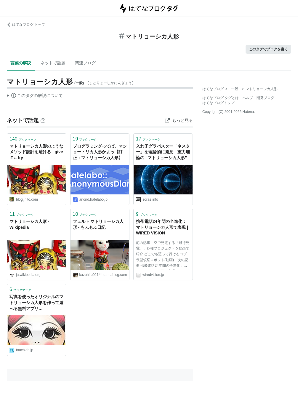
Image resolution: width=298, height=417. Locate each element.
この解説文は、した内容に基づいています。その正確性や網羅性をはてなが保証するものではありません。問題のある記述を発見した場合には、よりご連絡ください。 (35, 96)
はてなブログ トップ (26, 25)
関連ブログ (85, 62)
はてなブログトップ (218, 103)
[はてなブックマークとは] (43, 120)
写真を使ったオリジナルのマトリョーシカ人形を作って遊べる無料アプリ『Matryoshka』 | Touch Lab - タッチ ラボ (36, 303)
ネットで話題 (53, 62)
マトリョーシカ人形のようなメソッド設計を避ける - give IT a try (36, 152)
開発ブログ (265, 98)
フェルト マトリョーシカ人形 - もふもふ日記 (98, 224)
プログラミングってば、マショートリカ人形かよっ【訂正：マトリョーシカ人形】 (100, 152)
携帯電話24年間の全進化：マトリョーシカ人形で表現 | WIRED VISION (162, 227)
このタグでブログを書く (268, 49)
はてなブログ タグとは (220, 98)
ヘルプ (247, 98)
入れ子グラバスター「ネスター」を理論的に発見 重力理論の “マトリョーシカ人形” (163, 152)
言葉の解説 (20, 62)
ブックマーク (22, 138)
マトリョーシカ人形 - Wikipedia (29, 224)
